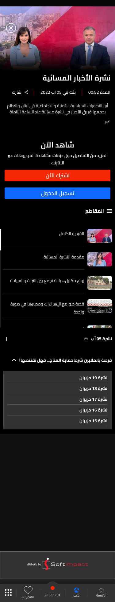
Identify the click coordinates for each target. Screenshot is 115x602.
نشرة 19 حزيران (93, 377)
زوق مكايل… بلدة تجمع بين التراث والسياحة (47, 281)
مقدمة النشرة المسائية (64, 257)
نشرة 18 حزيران (93, 388)
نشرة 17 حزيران (93, 399)
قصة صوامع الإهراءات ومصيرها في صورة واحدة (47, 308)
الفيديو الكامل (71, 234)
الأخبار (76, 593)
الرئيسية (101, 593)
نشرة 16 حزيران (93, 410)
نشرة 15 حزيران (93, 420)
